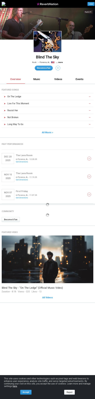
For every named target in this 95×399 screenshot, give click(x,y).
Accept (26, 392)
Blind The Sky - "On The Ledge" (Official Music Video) (32, 287)
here (15, 386)
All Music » (47, 132)
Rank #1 (88, 12)
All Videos (47, 297)
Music (36, 79)
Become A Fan (10, 219)
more (60, 62)
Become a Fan (43, 68)
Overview (15, 79)
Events (79, 79)
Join (91, 4)
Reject (69, 392)
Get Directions (22, 162)
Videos (58, 79)
